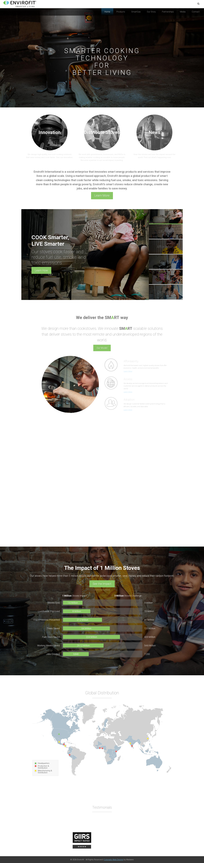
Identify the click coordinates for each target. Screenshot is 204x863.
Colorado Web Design (113, 859)
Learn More (102, 195)
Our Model (102, 348)
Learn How (41, 270)
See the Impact (102, 583)
